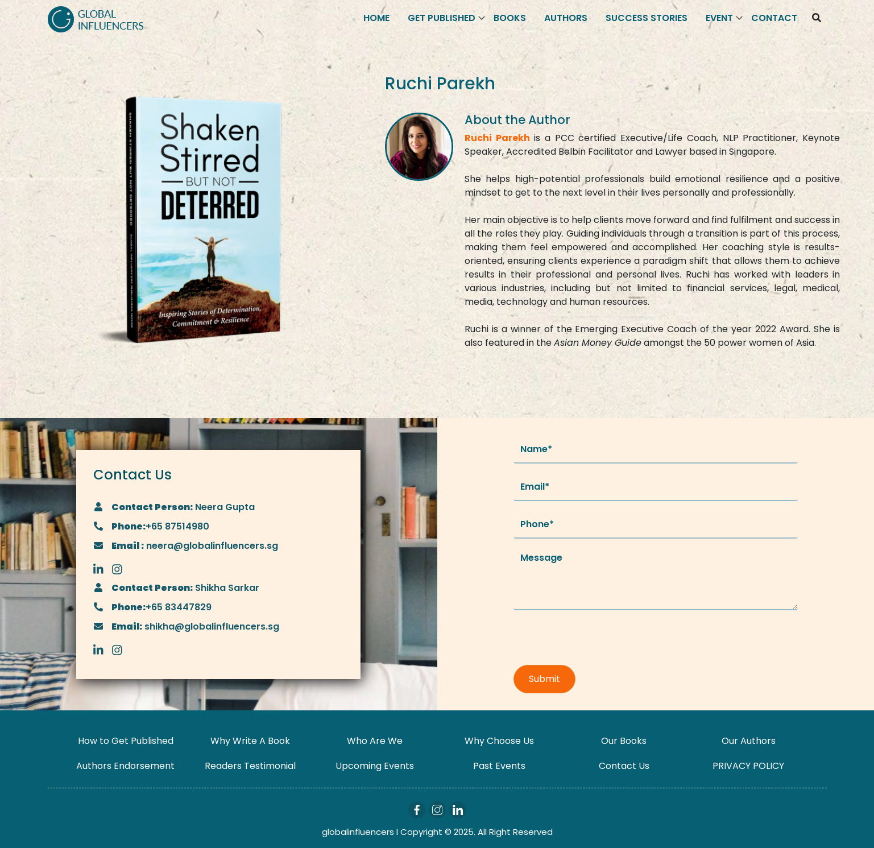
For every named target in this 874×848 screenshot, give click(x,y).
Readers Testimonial (250, 765)
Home (376, 17)
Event (719, 17)
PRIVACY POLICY (748, 765)
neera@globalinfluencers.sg (211, 545)
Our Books (624, 740)
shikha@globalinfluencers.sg (210, 626)
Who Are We (375, 740)
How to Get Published (125, 740)
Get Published (441, 17)
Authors (565, 17)
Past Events (499, 765)
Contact (774, 17)
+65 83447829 (179, 607)
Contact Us (624, 765)
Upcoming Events (374, 765)
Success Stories (646, 17)
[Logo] (96, 18)
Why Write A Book (250, 740)
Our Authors (749, 740)
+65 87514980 (177, 526)
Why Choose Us (499, 740)
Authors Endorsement (125, 765)
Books (510, 17)
